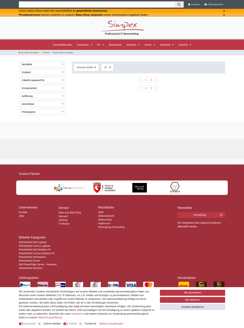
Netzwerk (165, 44)
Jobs (21, 215)
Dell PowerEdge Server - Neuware (38, 264)
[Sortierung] (86, 67)
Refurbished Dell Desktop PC (35, 249)
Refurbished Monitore (30, 268)
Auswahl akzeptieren (192, 306)
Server (148, 44)
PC (99, 44)
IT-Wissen (64, 223)
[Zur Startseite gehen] (29, 52)
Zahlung (63, 220)
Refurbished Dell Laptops (33, 242)
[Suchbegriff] (97, 4)
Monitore (132, 44)
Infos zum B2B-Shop (70, 212)
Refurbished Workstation (32, 257)
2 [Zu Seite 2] (151, 79)
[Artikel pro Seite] (107, 67)
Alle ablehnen (192, 299)
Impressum (104, 223)
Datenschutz (105, 219)
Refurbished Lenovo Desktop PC (37, 253)
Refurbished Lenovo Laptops (34, 245)
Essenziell (30, 323)
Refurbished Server (29, 260)
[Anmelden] (194, 4)
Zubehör (183, 44)
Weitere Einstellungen (111, 323)
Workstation (115, 44)
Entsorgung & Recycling (111, 227)
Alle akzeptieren (192, 292)
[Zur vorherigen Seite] (140, 80)
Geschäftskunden (62, 44)
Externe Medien (52, 323)
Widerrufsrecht (106, 215)
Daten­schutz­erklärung (50, 317)
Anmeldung (208, 215)
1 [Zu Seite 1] (146, 79)
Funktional (90, 323)
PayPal (73, 323)
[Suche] (179, 4)
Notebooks (83, 44)
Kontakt (23, 212)
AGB (100, 212)
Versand (63, 216)
